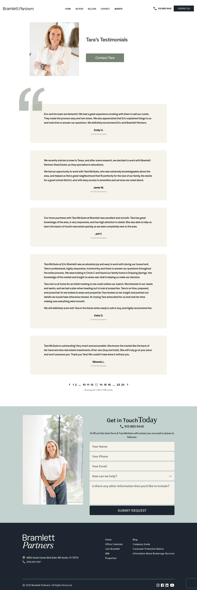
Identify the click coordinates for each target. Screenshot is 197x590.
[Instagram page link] (158, 585)
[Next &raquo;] (127, 384)
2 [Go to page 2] (76, 384)
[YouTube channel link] (172, 586)
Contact (105, 8)
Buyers (79, 8)
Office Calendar (110, 544)
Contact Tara (105, 57)
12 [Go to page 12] (92, 384)
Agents (118, 8)
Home (68, 8)
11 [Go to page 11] (88, 384)
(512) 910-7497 (32, 562)
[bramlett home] (18, 9)
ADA (104, 554)
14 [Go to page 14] (101, 384)
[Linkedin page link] (167, 585)
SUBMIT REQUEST (132, 510)
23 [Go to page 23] (118, 384)
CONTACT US (184, 8)
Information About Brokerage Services (152, 554)
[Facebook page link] (162, 585)
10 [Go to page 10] (84, 384)
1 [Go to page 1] (73, 384)
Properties (107, 558)
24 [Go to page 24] (122, 384)
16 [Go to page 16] (109, 384)
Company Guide (139, 544)
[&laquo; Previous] (69, 384)
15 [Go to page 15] (105, 384)
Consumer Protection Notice (146, 549)
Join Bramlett (109, 549)
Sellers (92, 8)
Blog (132, 540)
